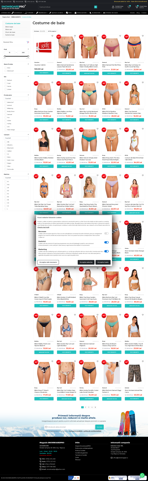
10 (7, 181)
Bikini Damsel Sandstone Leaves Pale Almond (65, 66)
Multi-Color (10, 160)
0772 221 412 (30, 1)
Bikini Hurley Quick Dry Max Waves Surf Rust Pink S (66, 159)
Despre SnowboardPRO (83, 446)
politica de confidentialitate (92, 431)
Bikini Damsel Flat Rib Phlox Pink (111, 66)
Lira (7, 126)
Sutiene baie (10, 35)
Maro (8, 157)
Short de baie (10, 32)
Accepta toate (103, 262)
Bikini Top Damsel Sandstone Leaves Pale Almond (133, 112)
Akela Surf (9, 102)
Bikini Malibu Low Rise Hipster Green (64, 112)
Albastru (9, 145)
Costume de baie (12, 23)
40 (7, 203)
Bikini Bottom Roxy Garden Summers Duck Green (43, 112)
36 (7, 197)
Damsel (9, 114)
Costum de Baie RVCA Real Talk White (134, 159)
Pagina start (6, 17)
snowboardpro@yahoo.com (56, 469)
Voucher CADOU (40, 65)
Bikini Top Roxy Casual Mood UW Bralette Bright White (133, 298)
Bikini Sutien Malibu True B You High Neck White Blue (134, 345)
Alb (7, 142)
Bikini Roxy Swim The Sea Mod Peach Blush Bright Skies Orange (110, 159)
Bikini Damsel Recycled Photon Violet (110, 205)
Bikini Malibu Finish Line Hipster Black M (42, 345)
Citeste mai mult (43, 227)
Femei (8, 86)
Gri (7, 154)
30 (7, 191)
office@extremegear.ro (120, 458)
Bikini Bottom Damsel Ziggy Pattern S (111, 391)
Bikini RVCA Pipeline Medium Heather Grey (110, 112)
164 (7, 184)
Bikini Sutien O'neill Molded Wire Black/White (66, 298)
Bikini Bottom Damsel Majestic (87, 345)
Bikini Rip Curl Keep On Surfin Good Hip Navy (132, 66)
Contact (143, 13)
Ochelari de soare (110, 13)
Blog (138, 13)
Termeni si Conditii (81, 455)
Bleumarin (10, 148)
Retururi (77, 460)
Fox (7, 117)
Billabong (9, 108)
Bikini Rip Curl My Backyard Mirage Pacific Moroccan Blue (89, 112)
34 (7, 194)
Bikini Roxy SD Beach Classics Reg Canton (109, 345)
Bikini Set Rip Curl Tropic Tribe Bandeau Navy (42, 205)
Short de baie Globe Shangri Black (134, 252)
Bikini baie (9, 27)
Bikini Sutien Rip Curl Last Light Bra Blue (65, 345)
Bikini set (8, 29)
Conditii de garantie (81, 453)
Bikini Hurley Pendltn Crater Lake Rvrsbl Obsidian (89, 391)
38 (7, 200)
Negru (8, 163)
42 (7, 206)
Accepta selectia (86, 262)
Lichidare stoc (6, 13)
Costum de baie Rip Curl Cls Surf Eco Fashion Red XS (134, 205)
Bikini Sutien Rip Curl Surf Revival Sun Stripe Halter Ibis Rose (65, 205)
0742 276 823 (8, 1)
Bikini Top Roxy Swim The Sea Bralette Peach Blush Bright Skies (88, 205)
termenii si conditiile (75, 431)
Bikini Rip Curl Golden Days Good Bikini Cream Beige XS (66, 391)
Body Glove (10, 111)
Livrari (77, 457)
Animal (9, 105)
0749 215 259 (19, 1)
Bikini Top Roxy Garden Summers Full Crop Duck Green (88, 298)
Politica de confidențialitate (84, 448)
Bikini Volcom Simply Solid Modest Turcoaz (88, 159)
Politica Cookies (80, 450)
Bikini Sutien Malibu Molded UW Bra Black (43, 159)
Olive (8, 166)
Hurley (8, 123)
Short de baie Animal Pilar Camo (133, 391)
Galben (9, 151)
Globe (8, 120)
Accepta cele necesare (48, 262)
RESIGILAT (10, 71)
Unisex (8, 89)
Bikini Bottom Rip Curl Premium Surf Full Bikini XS (111, 298)
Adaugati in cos (89, 73)
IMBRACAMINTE (16, 17)
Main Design (10, 130)
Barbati (9, 80)
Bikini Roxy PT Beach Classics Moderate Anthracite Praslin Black (42, 391)
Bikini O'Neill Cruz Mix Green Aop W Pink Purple (43, 298)
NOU (8, 68)
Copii (8, 83)
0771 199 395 (42, 1)
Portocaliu (10, 169)
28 (7, 187)
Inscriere (99, 427)
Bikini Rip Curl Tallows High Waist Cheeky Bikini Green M (89, 66)
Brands (132, 13)
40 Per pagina (52, 31)
